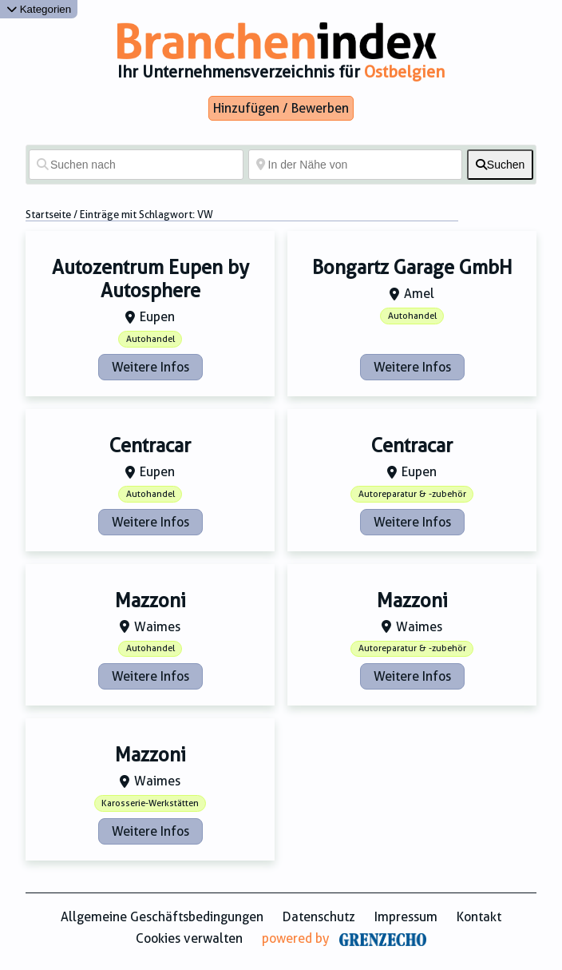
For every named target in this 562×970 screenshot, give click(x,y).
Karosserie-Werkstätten (150, 803)
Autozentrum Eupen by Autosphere (150, 279)
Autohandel (150, 339)
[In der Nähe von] (355, 164)
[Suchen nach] (136, 164)
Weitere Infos (150, 367)
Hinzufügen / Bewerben (281, 108)
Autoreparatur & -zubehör (412, 494)
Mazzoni (150, 601)
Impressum (405, 916)
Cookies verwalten (189, 938)
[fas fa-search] (500, 164)
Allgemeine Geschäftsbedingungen (162, 916)
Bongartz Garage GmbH (412, 267)
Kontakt (479, 916)
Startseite (48, 215)
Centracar (150, 446)
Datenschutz (319, 916)
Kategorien (38, 9)
